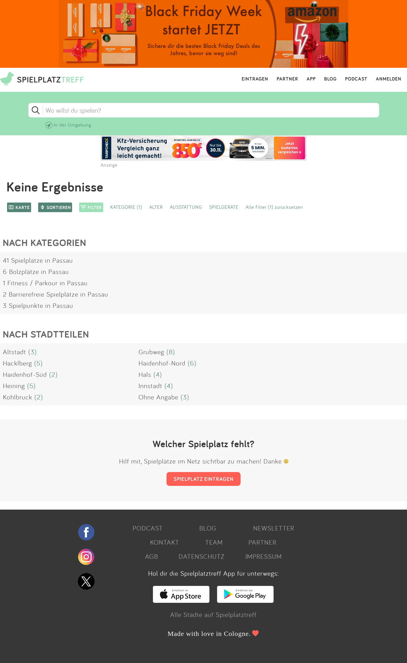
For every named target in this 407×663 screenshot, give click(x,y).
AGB (151, 556)
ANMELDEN (388, 79)
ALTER (156, 207)
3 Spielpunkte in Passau (38, 305)
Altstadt (14, 351)
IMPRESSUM (263, 556)
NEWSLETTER (273, 528)
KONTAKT (164, 542)
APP (311, 79)
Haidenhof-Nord (161, 363)
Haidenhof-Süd (25, 374)
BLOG (330, 79)
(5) (38, 363)
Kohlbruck (17, 397)
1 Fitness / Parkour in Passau (45, 283)
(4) (157, 374)
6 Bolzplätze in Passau (36, 271)
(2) (53, 374)
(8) (170, 351)
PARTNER (287, 79)
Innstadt (150, 385)
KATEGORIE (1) (126, 207)
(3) (32, 351)
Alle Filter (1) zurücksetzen (274, 207)
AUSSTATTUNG (186, 207)
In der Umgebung (72, 125)
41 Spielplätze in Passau (38, 260)
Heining (14, 385)
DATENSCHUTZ (201, 556)
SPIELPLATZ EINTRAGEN (203, 478)
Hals (144, 374)
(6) (192, 363)
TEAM (214, 542)
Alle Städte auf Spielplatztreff (213, 614)
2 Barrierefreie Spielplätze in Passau (55, 294)
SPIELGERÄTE (224, 207)
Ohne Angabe (158, 397)
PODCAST (356, 79)
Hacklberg (17, 363)
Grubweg (151, 351)
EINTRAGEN (255, 79)
